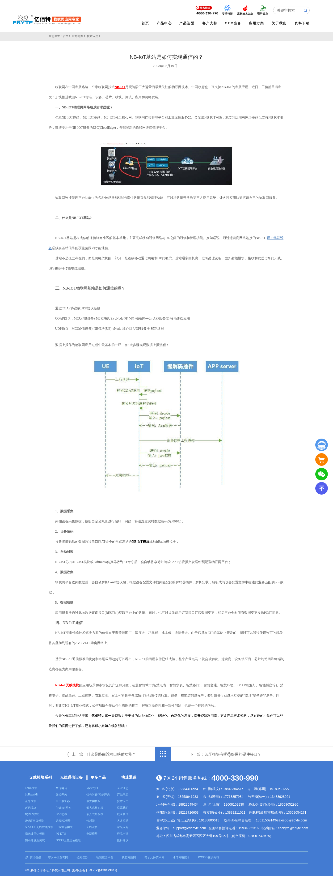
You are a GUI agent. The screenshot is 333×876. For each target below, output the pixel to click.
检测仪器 (82, 856)
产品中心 (165, 23)
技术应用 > (94, 35)
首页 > (67, 35)
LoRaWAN (31, 793)
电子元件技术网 (154, 856)
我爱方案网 (129, 856)
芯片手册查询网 (58, 856)
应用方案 (257, 23)
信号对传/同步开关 (98, 793)
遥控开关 (61, 793)
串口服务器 (63, 800)
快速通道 (128, 777)
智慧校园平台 (104, 856)
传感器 (90, 820)
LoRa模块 (31, 787)
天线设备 (92, 826)
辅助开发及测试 (35, 839)
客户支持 (210, 23)
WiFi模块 (30, 807)
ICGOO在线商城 (208, 856)
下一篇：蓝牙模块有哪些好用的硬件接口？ (225, 754)
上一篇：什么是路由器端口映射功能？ (104, 754)
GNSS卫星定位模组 (68, 839)
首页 (146, 23)
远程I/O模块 (63, 820)
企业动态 (122, 787)
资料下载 (302, 23)
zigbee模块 (32, 813)
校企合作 (122, 813)
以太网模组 (93, 800)
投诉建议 (122, 839)
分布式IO (92, 787)
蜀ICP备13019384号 (103, 869)
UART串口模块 (34, 820)
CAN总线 (61, 813)
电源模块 (92, 833)
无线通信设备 (71, 777)
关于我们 (280, 23)
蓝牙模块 (30, 800)
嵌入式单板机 (94, 813)
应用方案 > (79, 35)
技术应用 (122, 800)
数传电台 (61, 787)
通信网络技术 (181, 856)
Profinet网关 (63, 807)
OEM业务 (234, 23)
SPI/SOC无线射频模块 (39, 826)
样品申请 (122, 833)
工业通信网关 (64, 826)
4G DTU (61, 833)
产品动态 (122, 793)
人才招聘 (122, 820)
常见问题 (122, 826)
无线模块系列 (40, 777)
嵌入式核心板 (94, 807)
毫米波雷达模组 (35, 833)
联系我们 (122, 807)
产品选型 (187, 23)
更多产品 (98, 777)
